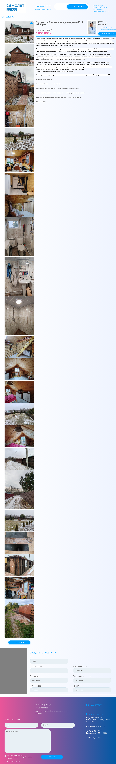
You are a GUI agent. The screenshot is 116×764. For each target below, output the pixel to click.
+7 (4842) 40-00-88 (94, 731)
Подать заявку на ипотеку (19, 642)
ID (30, 657)
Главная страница (43, 704)
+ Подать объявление (77, 7)
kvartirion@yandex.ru (93, 738)
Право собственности (82, 676)
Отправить (52, 757)
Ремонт (76, 686)
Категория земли (80, 667)
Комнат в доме (36, 667)
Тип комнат (35, 676)
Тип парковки (35, 686)
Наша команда (41, 708)
